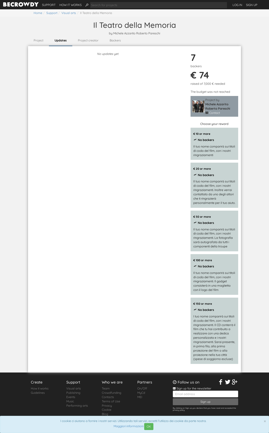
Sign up (251, 5)
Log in (237, 5)
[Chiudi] (265, 421)
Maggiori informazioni (128, 426)
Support (49, 5)
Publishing (73, 393)
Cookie (106, 410)
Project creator (88, 40)
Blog (105, 414)
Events (70, 397)
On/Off (142, 388)
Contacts (108, 397)
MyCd (141, 393)
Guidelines (38, 393)
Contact (214, 113)
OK (149, 426)
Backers (115, 40)
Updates (61, 40)
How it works (70, 5)
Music (70, 401)
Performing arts (77, 405)
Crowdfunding (111, 393)
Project (38, 40)
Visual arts (73, 388)
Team (106, 388)
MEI (139, 397)
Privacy (107, 405)
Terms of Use (111, 401)
